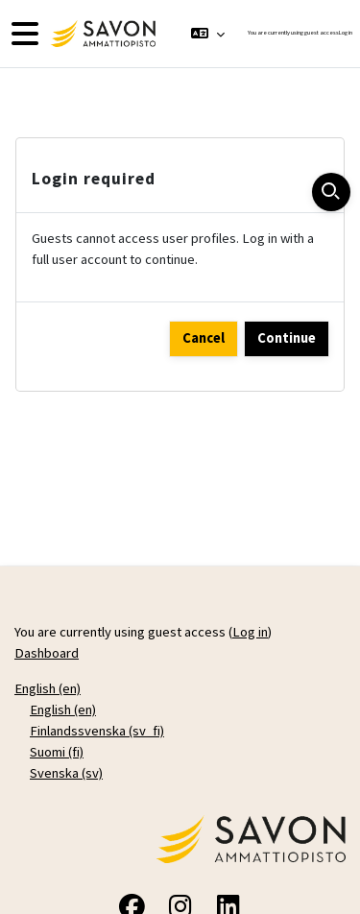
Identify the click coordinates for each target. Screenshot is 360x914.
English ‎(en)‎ (47, 688)
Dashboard (46, 652)
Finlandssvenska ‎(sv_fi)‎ (97, 730)
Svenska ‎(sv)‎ (66, 773)
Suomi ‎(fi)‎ (57, 751)
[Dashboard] (101, 33)
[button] (208, 33)
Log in (345, 32)
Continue (286, 338)
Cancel (203, 338)
